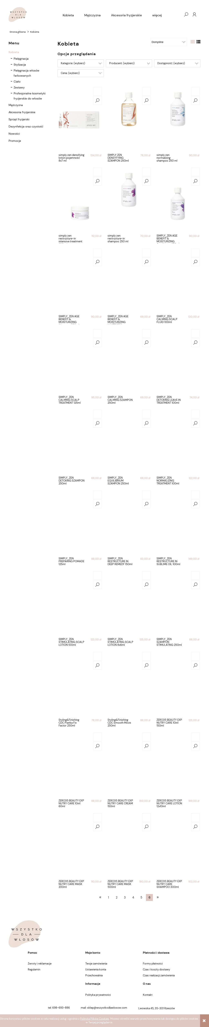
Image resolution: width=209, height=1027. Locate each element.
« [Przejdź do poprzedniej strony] (100, 897)
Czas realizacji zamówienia (159, 975)
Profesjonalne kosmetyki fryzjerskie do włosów (30, 96)
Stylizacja (20, 64)
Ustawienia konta (95, 969)
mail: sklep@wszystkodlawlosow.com (104, 1007)
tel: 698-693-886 (59, 1007)
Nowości (14, 133)
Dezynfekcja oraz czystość (26, 126)
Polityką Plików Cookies (94, 1018)
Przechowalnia (94, 975)
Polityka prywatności (98, 995)
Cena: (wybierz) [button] (70, 73)
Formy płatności (153, 963)
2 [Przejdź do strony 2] (117, 897)
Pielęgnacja (21, 58)
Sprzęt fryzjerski (19, 119)
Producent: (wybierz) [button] (122, 63)
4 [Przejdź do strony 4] (133, 897)
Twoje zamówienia (96, 963)
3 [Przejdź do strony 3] (125, 897)
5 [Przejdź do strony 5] (141, 897)
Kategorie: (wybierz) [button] (73, 63)
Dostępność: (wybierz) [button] (171, 63)
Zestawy (19, 87)
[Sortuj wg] (168, 42)
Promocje (15, 141)
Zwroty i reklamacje (39, 963)
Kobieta (14, 52)
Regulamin (34, 969)
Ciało (17, 81)
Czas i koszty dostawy (156, 969)
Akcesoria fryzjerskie (22, 112)
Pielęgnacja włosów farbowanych (26, 73)
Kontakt (147, 995)
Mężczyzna (16, 105)
